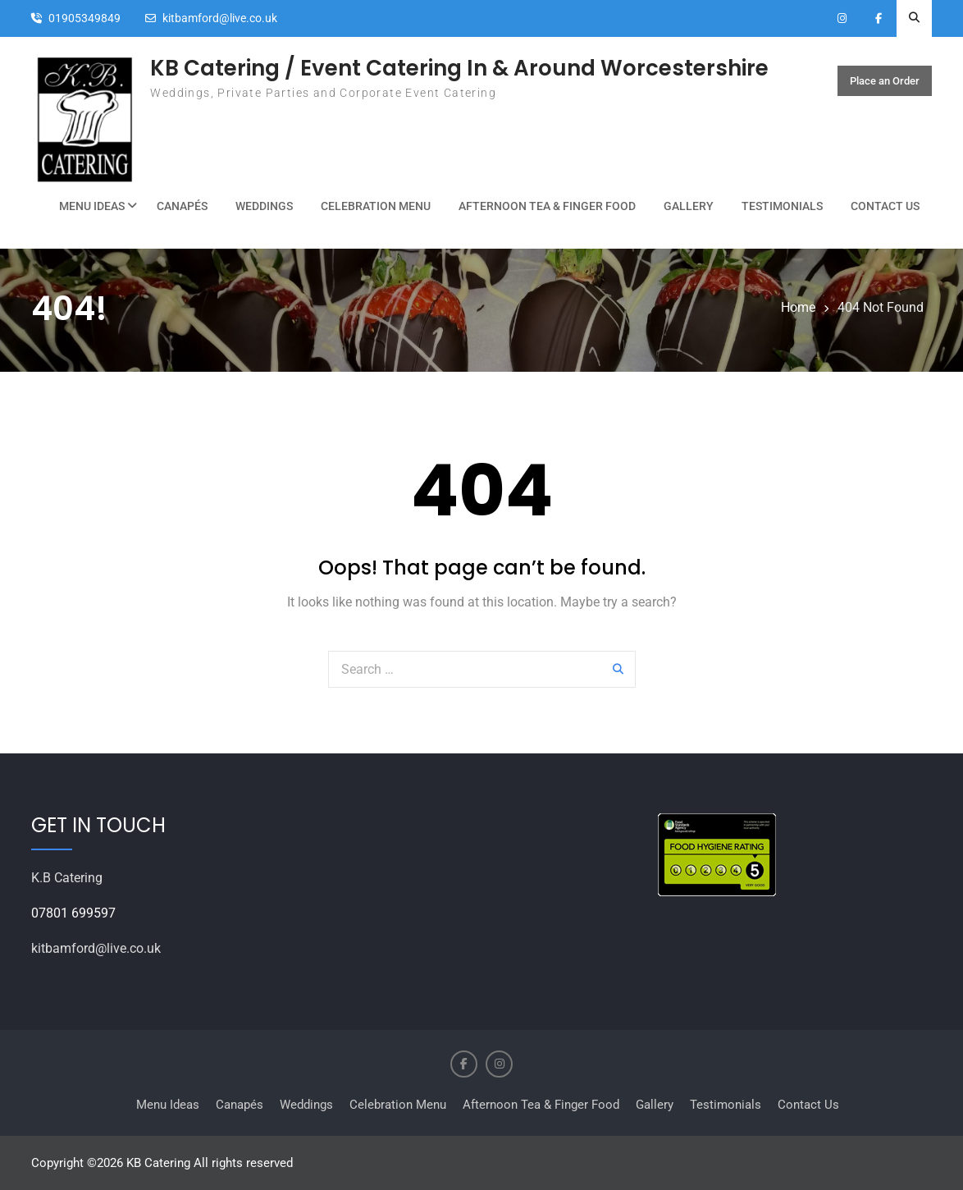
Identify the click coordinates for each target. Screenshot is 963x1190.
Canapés (182, 206)
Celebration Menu (376, 206)
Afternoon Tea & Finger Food (547, 206)
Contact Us (885, 206)
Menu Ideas (92, 206)
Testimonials (782, 206)
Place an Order (885, 81)
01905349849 (84, 18)
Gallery (689, 206)
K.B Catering (67, 878)
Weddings (264, 206)
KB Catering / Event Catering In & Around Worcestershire (459, 68)
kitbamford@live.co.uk (219, 18)
